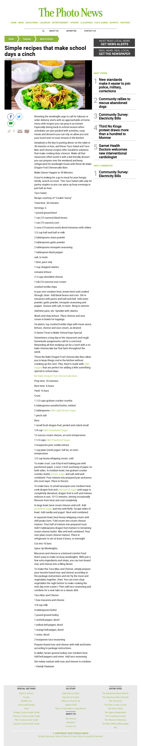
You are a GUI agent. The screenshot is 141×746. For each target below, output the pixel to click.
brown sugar (58, 474)
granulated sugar (67, 489)
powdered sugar (43, 508)
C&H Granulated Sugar (55, 430)
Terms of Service (62, 736)
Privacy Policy (76, 736)
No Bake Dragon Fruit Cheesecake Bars (55, 375)
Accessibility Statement (93, 736)
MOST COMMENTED (103, 165)
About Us (54, 30)
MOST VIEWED (100, 73)
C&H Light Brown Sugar (63, 410)
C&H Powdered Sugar (58, 440)
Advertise (71, 30)
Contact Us (90, 30)
